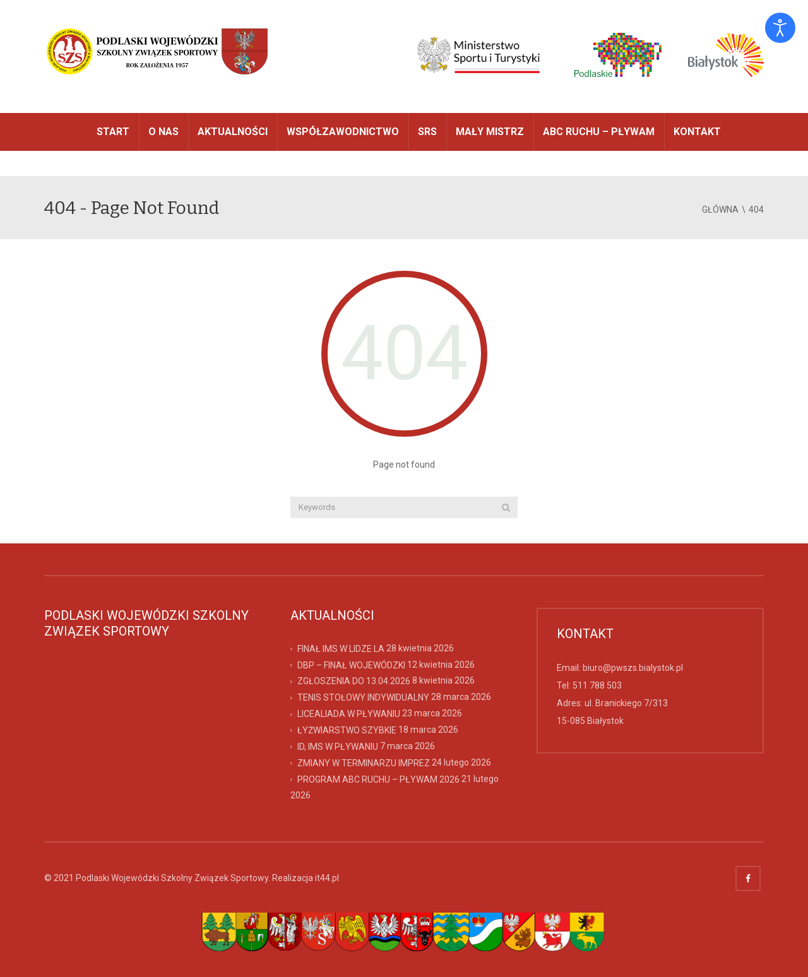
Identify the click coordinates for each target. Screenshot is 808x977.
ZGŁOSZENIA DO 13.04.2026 (353, 681)
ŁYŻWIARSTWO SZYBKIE (346, 730)
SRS (427, 132)
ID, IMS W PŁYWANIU (337, 747)
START (113, 132)
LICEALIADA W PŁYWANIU (348, 714)
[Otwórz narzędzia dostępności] (780, 28)
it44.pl (327, 878)
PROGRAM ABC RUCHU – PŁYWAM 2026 (378, 779)
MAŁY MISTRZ (490, 132)
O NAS (163, 132)
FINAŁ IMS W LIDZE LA (340, 648)
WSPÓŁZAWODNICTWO (343, 132)
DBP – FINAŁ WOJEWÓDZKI (351, 665)
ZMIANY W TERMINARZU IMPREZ (363, 763)
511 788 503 (597, 685)
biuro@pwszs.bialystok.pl (633, 668)
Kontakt (697, 132)
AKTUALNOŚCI (233, 132)
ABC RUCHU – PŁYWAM (599, 132)
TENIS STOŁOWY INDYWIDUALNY (363, 697)
